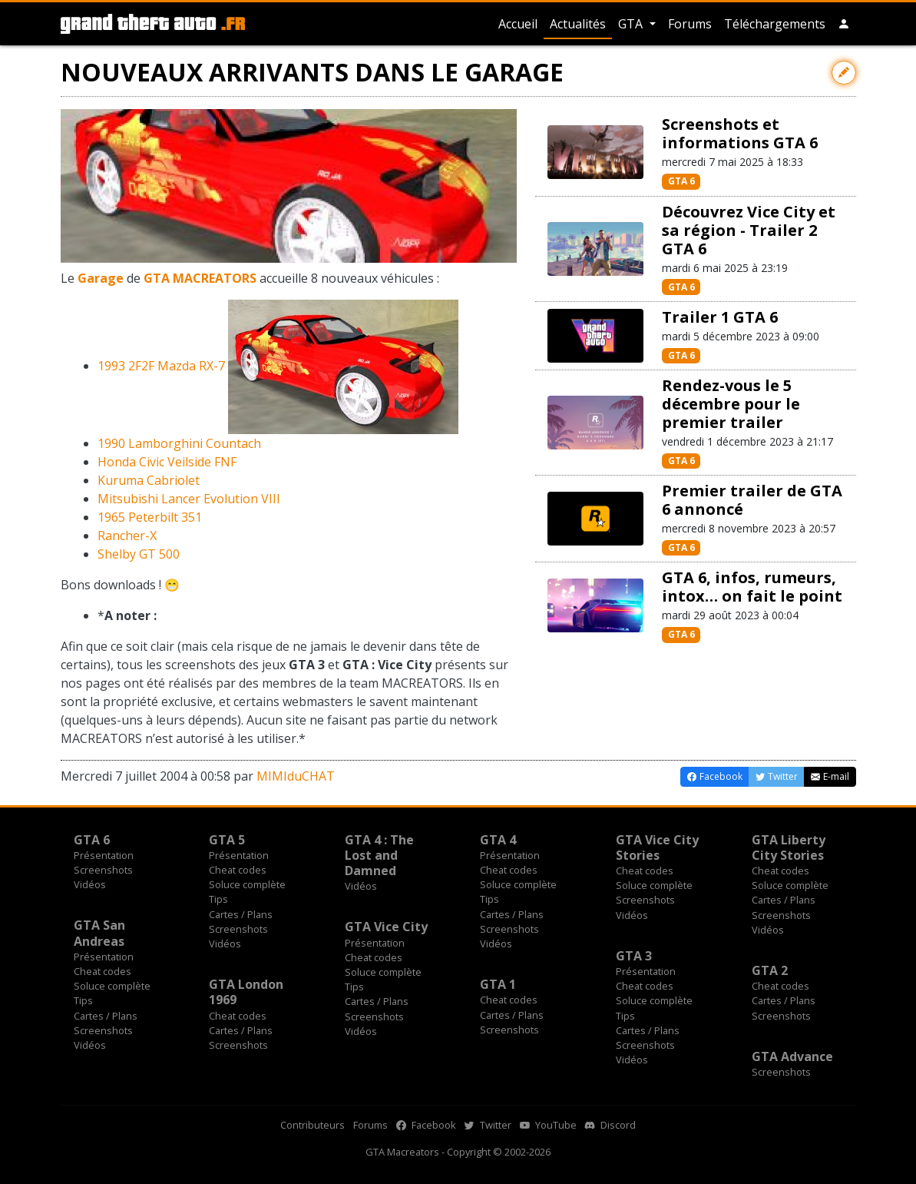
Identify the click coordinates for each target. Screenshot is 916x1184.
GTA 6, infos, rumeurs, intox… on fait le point (752, 586)
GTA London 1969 (246, 992)
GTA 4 (498, 839)
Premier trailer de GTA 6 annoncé (752, 499)
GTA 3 (634, 955)
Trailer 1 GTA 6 (720, 317)
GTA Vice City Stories (657, 847)
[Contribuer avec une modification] (844, 73)
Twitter (488, 1125)
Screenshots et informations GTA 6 (740, 133)
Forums (690, 23)
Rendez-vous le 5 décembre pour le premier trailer (731, 404)
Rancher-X (127, 535)
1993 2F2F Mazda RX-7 (161, 365)
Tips (218, 899)
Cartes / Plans (241, 914)
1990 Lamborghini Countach (179, 443)
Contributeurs (312, 1125)
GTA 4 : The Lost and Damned (379, 855)
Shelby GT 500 (139, 554)
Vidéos (90, 884)
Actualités (578, 23)
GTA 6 (681, 180)
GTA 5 (227, 839)
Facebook (426, 1125)
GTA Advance (792, 1056)
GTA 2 (770, 970)
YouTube (548, 1125)
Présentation (104, 855)
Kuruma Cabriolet (149, 480)
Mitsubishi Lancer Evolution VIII (189, 498)
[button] (844, 23)
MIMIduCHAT (295, 776)
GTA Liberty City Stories (788, 847)
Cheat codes (237, 870)
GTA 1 (498, 984)
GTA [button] (632, 23)
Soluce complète (247, 884)
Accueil (517, 23)
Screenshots (103, 870)
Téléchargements (774, 23)
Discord (610, 1125)
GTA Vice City (386, 926)
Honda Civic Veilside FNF (167, 461)
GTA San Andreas (99, 933)
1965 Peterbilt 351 (150, 517)
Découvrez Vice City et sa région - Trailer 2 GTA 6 (748, 230)
